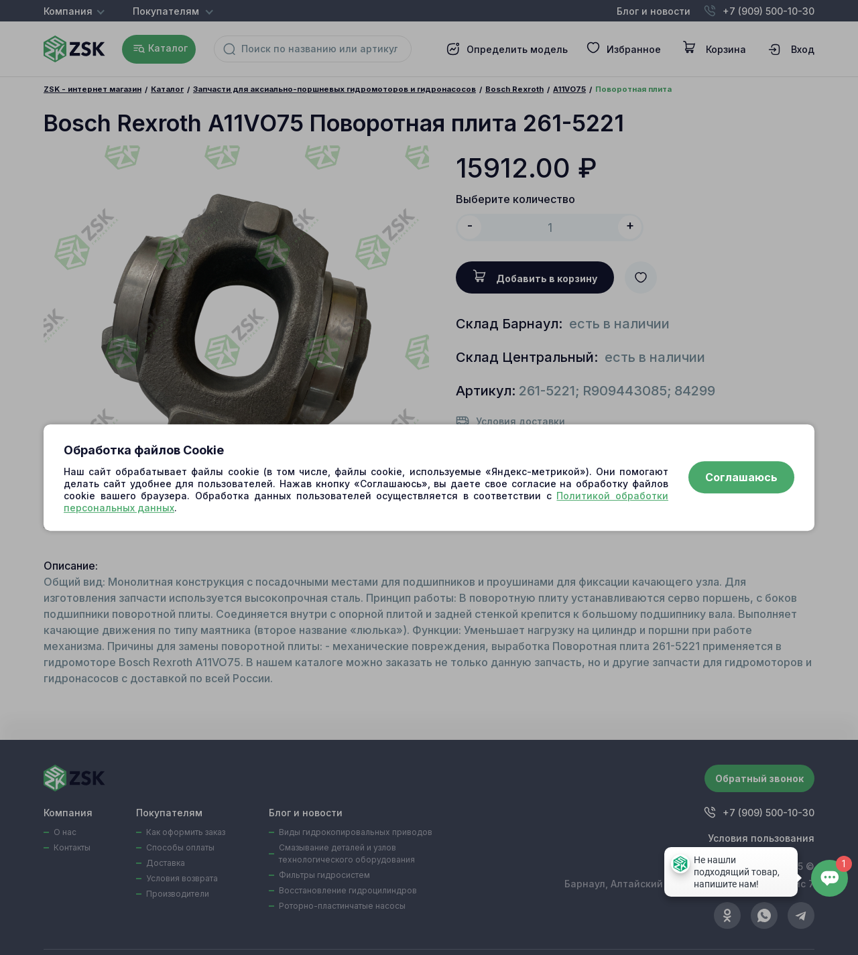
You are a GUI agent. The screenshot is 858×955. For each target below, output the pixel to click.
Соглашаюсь (741, 478)
